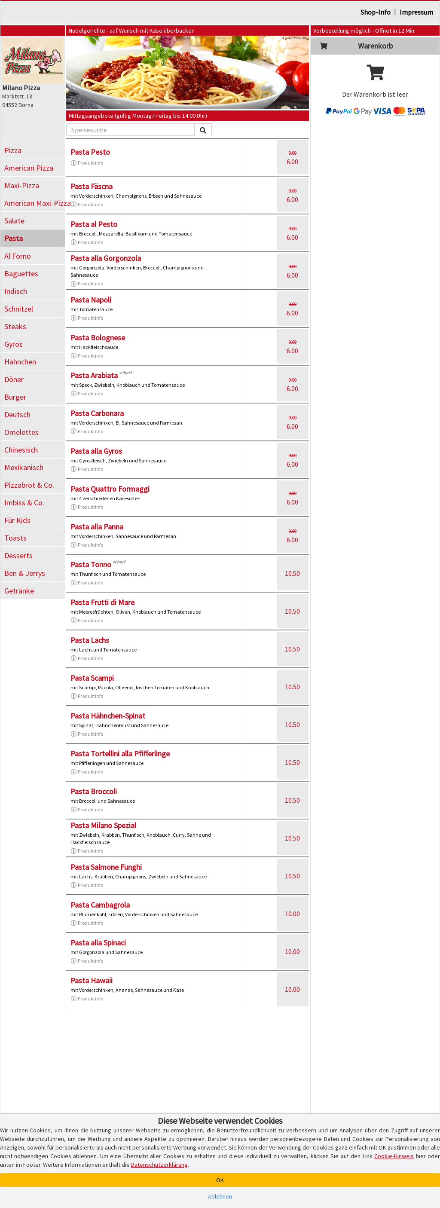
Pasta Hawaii (91, 980)
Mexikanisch (23, 467)
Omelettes (21, 432)
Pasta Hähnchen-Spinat (107, 716)
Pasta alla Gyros (96, 451)
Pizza (12, 150)
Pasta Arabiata (94, 375)
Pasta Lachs (89, 640)
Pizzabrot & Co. (29, 485)
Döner (14, 379)
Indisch (15, 291)
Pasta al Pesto (93, 224)
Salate (14, 221)
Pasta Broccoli (93, 791)
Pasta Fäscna (91, 186)
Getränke (19, 591)
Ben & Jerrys (24, 573)
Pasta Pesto (90, 152)
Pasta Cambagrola (100, 905)
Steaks (15, 326)
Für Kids (17, 520)
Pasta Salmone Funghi (106, 867)
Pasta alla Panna (96, 527)
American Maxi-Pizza (34, 203)
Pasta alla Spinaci (98, 943)
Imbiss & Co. (24, 503)
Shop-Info (376, 12)
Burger (15, 397)
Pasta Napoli (90, 300)
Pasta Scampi (92, 678)
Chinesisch (21, 450)
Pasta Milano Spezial (103, 825)
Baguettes (21, 273)
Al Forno (17, 256)
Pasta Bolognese (97, 338)
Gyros (13, 344)
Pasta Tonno (90, 564)
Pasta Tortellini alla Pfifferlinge (120, 753)
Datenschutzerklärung (159, 1164)
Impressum (416, 12)
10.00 (292, 913)
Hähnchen (20, 362)
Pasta (13, 238)
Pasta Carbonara (97, 413)
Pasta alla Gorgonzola (105, 258)
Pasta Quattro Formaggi (110, 489)
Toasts (15, 538)
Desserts (18, 555)
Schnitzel (18, 309)
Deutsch (17, 414)
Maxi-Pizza (21, 185)
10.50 (292, 573)
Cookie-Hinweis (394, 1156)
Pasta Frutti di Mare (102, 602)
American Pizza (28, 168)
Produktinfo (86, 162)
